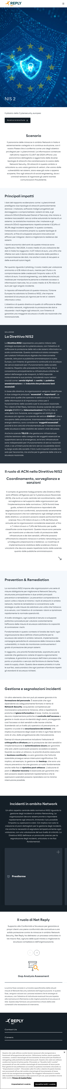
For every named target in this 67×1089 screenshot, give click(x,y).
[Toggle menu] (63, 3)
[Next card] (37, 953)
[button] (17, 120)
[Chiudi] (64, 1052)
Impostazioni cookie (20, 1084)
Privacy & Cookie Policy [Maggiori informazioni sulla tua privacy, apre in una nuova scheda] (22, 1078)
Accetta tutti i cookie (45, 1084)
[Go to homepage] (16, 3)
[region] (33, 1069)
